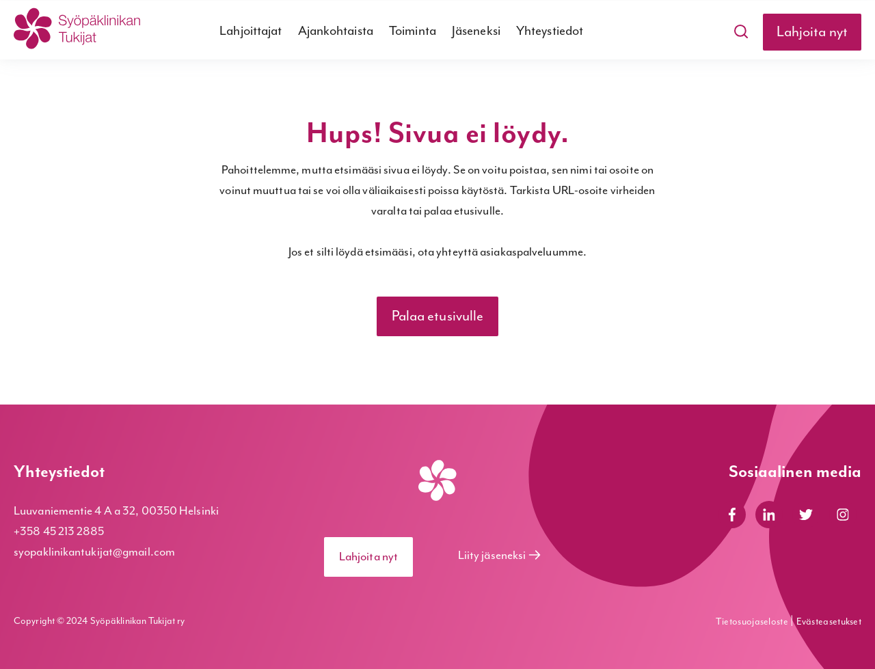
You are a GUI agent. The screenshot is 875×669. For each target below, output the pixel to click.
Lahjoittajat (250, 31)
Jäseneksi (476, 31)
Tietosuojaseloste (753, 621)
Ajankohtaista (335, 31)
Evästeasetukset (829, 621)
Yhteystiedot (549, 31)
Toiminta (412, 31)
